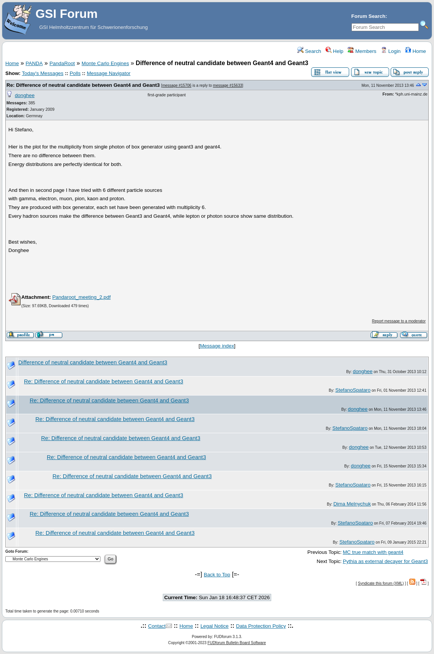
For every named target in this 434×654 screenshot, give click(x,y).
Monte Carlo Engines (105, 63)
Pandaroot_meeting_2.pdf (81, 297)
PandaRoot (62, 63)
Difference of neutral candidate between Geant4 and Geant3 (92, 362)
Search (309, 51)
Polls (75, 73)
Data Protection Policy (261, 626)
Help (334, 51)
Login (391, 51)
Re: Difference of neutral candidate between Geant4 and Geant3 (83, 85)
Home (415, 51)
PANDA (34, 63)
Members (362, 51)
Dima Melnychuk (352, 504)
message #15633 (227, 85)
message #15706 (176, 85)
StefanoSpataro (353, 390)
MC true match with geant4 (373, 552)
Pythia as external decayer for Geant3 (385, 561)
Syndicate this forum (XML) (381, 583)
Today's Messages (42, 73)
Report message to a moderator (399, 321)
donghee (25, 95)
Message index (217, 346)
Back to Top (217, 574)
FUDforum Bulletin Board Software (237, 643)
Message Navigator (108, 73)
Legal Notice (214, 626)
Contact (156, 626)
